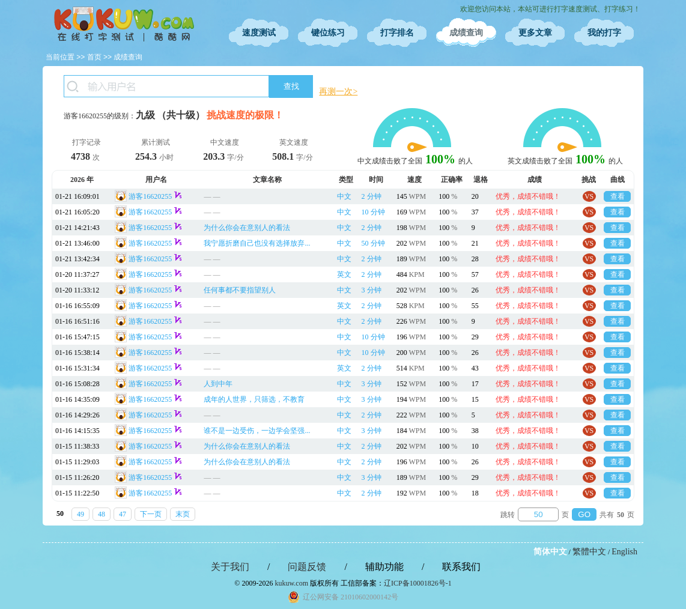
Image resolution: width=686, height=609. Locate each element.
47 (122, 514)
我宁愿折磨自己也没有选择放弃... (257, 243)
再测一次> (338, 91)
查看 (617, 196)
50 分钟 (373, 243)
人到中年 (218, 384)
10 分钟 (373, 212)
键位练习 (328, 32)
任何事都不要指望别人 (240, 290)
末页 (182, 514)
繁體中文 (589, 551)
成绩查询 (466, 32)
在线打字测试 (124, 24)
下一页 (151, 514)
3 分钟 (371, 290)
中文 (344, 196)
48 (101, 514)
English (624, 551)
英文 (344, 274)
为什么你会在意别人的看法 (247, 227)
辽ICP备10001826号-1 (418, 583)
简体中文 (550, 551)
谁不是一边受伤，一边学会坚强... (257, 430)
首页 (94, 57)
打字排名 (397, 32)
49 (80, 514)
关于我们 (230, 567)
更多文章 (535, 32)
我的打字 (604, 32)
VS (588, 196)
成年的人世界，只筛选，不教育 (254, 399)
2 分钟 (371, 196)
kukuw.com (291, 583)
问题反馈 (307, 567)
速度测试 (259, 32)
